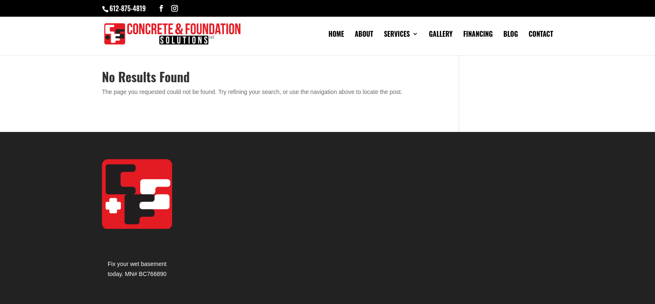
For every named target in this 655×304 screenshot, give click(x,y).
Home (336, 35)
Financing (478, 35)
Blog (510, 35)
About (364, 35)
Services (397, 35)
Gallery (441, 35)
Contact (541, 35)
